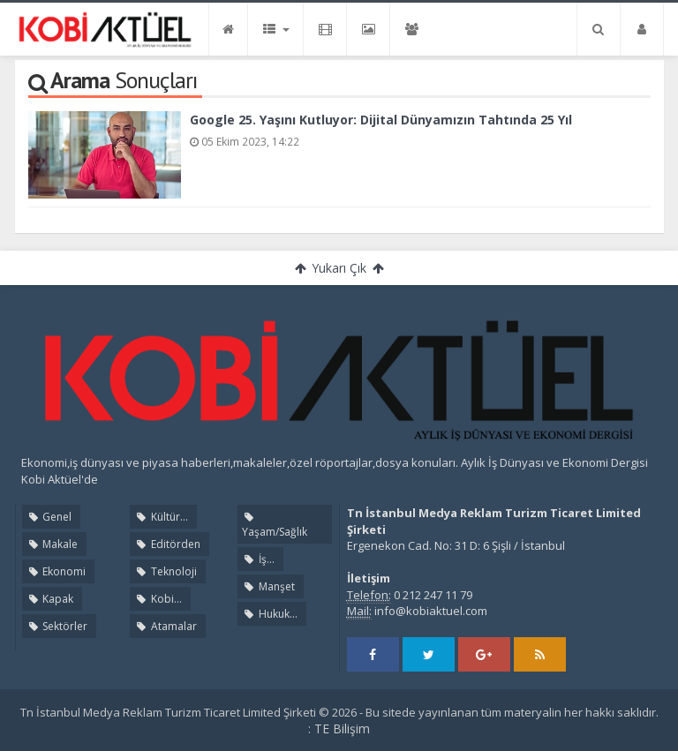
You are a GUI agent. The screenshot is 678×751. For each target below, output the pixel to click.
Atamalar (165, 626)
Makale (52, 544)
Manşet (268, 586)
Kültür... (160, 516)
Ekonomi (56, 571)
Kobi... (157, 598)
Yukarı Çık (339, 267)
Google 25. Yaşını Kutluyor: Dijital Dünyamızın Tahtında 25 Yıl (381, 119)
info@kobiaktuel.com (430, 611)
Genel (49, 516)
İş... (258, 559)
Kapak (49, 598)
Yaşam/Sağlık (274, 525)
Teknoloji (165, 571)
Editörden (167, 544)
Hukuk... (269, 613)
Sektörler (56, 626)
